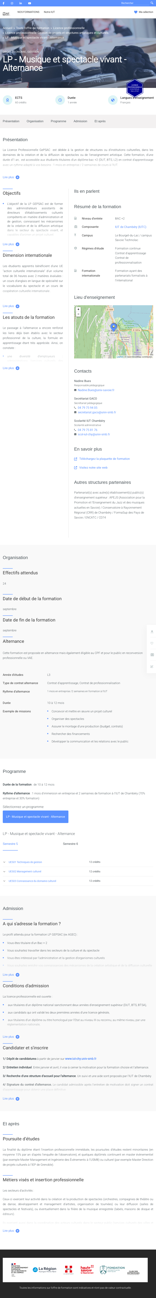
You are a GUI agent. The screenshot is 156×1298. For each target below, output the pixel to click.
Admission (80, 121)
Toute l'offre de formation (32, 28)
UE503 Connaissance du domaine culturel (32, 881)
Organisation (35, 121)
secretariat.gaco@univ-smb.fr (97, 412)
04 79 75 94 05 (87, 408)
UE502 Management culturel (25, 871)
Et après (100, 121)
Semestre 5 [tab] (10, 843)
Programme (58, 121)
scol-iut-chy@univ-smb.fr (94, 434)
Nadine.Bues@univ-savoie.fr (96, 390)
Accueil (7, 28)
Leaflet (120, 356)
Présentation (11, 121)
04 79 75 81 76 (87, 430)
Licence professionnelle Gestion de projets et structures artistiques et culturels (56, 33)
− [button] (78, 314)
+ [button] (78, 309)
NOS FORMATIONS (28, 12)
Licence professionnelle (69, 28)
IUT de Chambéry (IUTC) (130, 227)
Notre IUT (49, 12)
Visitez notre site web (91, 468)
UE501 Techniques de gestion (25, 862)
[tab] (35, 817)
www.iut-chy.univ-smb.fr (80, 1059)
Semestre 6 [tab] (70, 843)
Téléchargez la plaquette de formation (102, 459)
